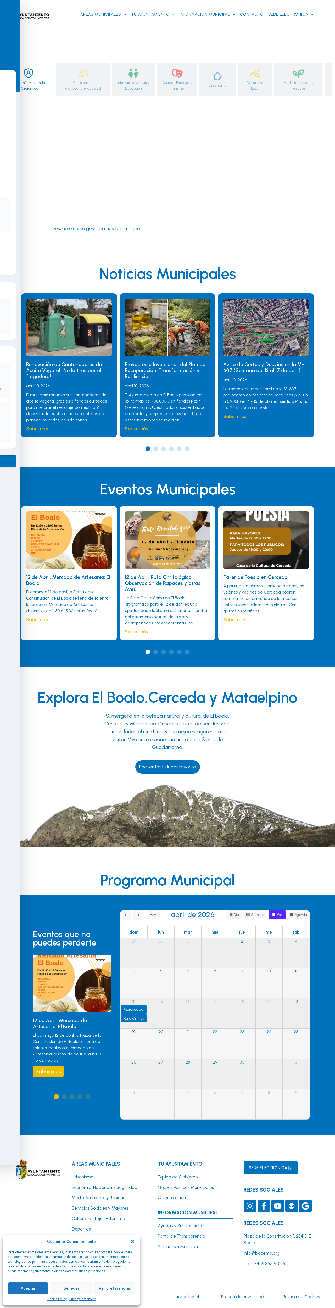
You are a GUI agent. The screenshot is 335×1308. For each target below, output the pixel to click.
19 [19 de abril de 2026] (133, 1032)
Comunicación (172, 1197)
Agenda (300, 915)
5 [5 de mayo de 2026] (188, 1092)
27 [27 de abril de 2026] (160, 1062)
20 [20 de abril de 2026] (161, 1032)
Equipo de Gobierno (178, 1177)
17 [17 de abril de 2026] (269, 1001)
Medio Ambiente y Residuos (100, 1197)
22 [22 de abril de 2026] (215, 1032)
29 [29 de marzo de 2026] (134, 941)
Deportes (81, 1229)
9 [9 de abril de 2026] (242, 971)
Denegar (71, 1288)
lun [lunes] (161, 932)
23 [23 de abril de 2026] (242, 1032)
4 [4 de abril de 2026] (296, 941)
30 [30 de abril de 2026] (242, 1062)
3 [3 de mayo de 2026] (134, 1092)
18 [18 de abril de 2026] (296, 1001)
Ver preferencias (115, 1288)
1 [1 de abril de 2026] (214, 941)
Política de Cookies (301, 1297)
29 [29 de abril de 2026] (215, 1062)
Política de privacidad (242, 1297)
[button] (132, 1241)
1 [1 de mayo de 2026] (269, 1062)
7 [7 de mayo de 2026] (242, 1092)
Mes (279, 915)
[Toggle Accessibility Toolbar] (12, 642)
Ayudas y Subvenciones (181, 1225)
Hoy (153, 915)
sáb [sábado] (296, 932)
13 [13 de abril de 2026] (161, 1001)
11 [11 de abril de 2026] (296, 971)
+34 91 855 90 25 (268, 1263)
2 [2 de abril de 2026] (242, 941)
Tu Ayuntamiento (153, 14)
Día (235, 915)
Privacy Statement (82, 1299)
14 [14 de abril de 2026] (187, 1001)
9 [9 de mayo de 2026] (296, 1092)
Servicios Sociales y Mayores (100, 1208)
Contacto (251, 14)
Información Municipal (207, 14)
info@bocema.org (262, 1253)
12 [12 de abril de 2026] (134, 1001)
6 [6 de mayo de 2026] (215, 1092)
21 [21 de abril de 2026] (187, 1032)
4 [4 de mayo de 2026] (161, 1092)
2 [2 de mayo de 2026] (296, 1062)
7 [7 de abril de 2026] (188, 971)
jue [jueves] (242, 932)
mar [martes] (188, 932)
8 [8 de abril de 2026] (215, 971)
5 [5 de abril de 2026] (134, 971)
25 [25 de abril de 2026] (296, 1032)
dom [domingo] (133, 932)
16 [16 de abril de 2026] (242, 1001)
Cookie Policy (57, 1299)
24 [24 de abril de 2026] (269, 1032)
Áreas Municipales (103, 14)
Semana (256, 915)
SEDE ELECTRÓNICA (291, 14)
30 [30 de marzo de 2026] (161, 941)
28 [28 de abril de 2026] (188, 1062)
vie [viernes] (269, 932)
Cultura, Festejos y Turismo (98, 1218)
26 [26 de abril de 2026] (133, 1062)
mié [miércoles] (215, 932)
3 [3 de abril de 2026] (269, 941)
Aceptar (28, 1288)
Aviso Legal (188, 1297)
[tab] (28, 79)
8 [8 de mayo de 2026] (269, 1092)
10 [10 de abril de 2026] (269, 971)
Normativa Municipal (178, 1246)
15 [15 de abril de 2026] (215, 1001)
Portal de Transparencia (181, 1236)
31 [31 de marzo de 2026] (187, 941)
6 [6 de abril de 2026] (161, 971)
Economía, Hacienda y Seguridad (104, 1187)
